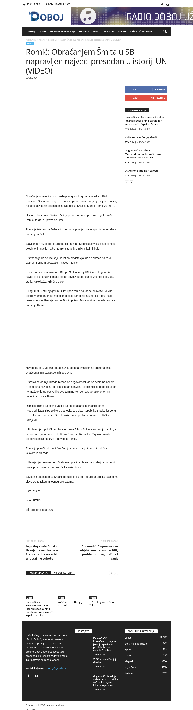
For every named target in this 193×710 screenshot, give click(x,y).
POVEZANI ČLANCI (38, 549)
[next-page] (116, 550)
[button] (165, 31)
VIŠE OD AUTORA (63, 549)
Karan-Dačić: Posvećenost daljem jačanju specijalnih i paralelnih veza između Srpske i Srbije (40, 585)
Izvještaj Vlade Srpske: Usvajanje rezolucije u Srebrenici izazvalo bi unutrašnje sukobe (42, 529)
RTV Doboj (130, 128)
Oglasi (122, 31)
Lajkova (160, 89)
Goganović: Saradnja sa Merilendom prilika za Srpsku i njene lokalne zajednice (143, 154)
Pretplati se (158, 97)
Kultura (84, 31)
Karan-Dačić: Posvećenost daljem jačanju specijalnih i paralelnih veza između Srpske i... (104, 621)
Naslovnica (31, 39)
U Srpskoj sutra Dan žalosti (101, 580)
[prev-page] (111, 550)
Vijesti (42, 31)
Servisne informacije (62, 31)
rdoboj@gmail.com (56, 645)
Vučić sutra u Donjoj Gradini (70, 580)
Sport (96, 31)
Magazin (109, 31)
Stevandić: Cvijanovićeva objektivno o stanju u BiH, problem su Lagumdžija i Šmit (99, 529)
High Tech (130, 644)
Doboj (31, 31)
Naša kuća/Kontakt (141, 31)
